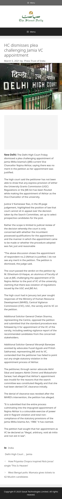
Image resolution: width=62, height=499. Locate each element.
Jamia (29, 454)
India (11, 447)
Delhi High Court (14, 454)
